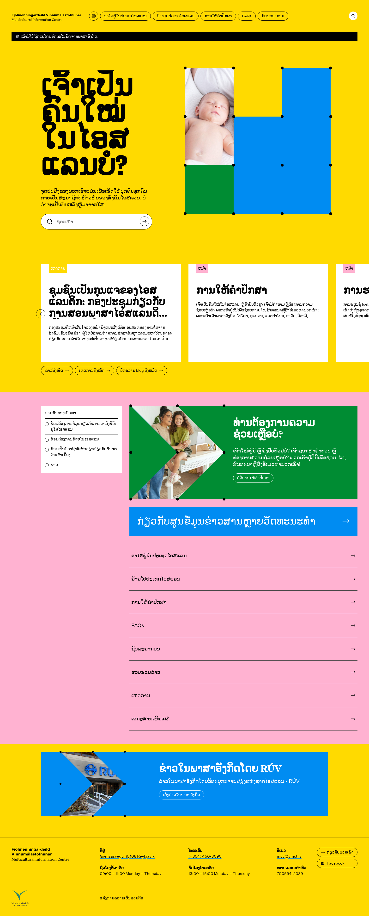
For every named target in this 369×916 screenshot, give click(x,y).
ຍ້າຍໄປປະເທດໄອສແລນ (175, 16)
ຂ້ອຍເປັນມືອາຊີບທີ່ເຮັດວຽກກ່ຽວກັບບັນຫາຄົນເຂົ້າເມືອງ (84, 452)
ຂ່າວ (54, 464)
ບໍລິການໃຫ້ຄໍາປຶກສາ (253, 478)
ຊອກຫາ (145, 222)
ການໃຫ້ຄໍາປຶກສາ (218, 16)
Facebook (333, 863)
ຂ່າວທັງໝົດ (57, 370)
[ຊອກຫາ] (353, 16)
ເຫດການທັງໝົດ (94, 370)
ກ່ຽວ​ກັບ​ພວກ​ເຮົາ (337, 852)
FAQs (247, 16)
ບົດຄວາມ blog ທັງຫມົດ (141, 370)
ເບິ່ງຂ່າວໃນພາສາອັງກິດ (181, 794)
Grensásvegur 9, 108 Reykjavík (127, 856)
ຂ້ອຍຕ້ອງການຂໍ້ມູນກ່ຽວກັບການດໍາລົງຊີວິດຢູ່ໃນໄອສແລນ (84, 426)
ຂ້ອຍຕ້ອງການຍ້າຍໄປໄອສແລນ (75, 439)
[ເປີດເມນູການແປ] (93, 16)
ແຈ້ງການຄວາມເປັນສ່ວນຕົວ (121, 898)
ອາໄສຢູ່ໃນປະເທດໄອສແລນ (125, 16)
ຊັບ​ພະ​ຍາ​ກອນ (273, 16)
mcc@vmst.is (289, 856)
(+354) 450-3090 (205, 856)
